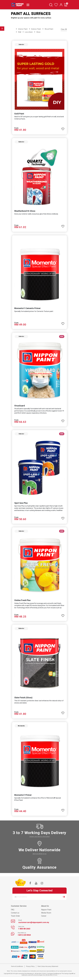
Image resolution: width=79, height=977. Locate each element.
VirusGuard (19, 405)
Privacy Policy (30, 966)
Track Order (15, 916)
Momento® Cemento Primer (27, 308)
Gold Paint (19, 113)
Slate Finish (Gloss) (23, 697)
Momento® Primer (23, 795)
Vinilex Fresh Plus (22, 600)
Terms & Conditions (17, 966)
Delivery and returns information (39, 836)
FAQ (12, 910)
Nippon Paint (46, 910)
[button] (63, 128)
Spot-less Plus (21, 503)
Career (43, 916)
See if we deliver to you (39, 853)
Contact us (15, 913)
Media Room (46, 913)
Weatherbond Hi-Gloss (24, 211)
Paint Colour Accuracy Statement (48, 966)
